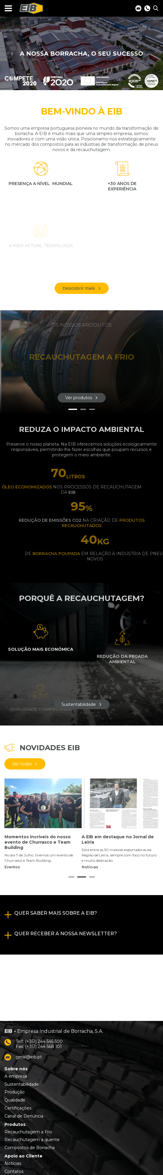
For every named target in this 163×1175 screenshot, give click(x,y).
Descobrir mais (78, 288)
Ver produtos (78, 397)
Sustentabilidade (78, 704)
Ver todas (22, 764)
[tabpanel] (81, 362)
